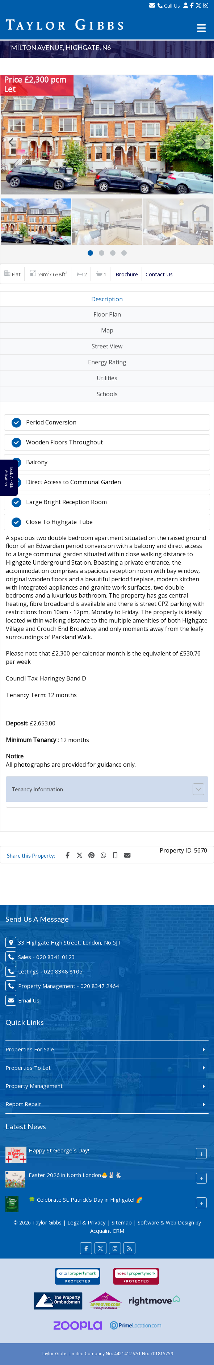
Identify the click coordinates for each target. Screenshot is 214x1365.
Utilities (107, 378)
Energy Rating (107, 362)
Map (107, 330)
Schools (107, 394)
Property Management (34, 1085)
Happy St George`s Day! (59, 1150)
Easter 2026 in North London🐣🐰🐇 (75, 1174)
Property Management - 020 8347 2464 (68, 985)
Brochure (127, 274)
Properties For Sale (29, 1049)
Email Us (28, 1000)
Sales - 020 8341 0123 (46, 956)
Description (107, 299)
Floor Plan (107, 314)
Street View (107, 346)
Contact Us (159, 274)
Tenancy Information (37, 789)
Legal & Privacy (86, 1222)
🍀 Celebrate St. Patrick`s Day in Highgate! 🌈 (86, 1199)
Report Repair (23, 1104)
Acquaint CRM (107, 1230)
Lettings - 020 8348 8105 (50, 971)
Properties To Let (28, 1067)
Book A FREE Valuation (9, 477)
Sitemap (122, 1222)
